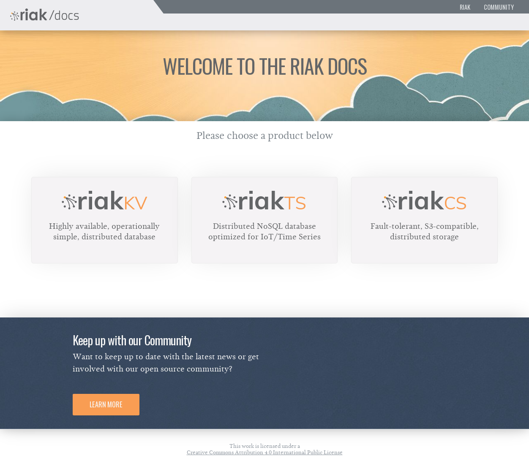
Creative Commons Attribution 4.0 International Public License (265, 452)
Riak (465, 7)
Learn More (106, 404)
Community (499, 7)
